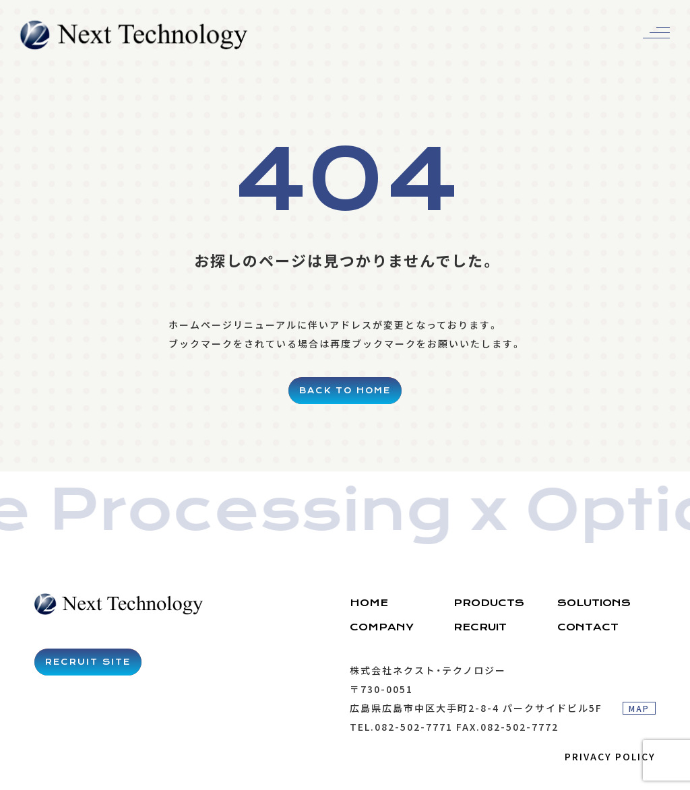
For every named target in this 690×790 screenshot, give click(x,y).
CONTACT (588, 627)
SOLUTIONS (594, 603)
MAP (639, 708)
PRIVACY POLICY (610, 756)
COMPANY (382, 627)
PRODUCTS (488, 603)
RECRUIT (480, 627)
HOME (369, 603)
